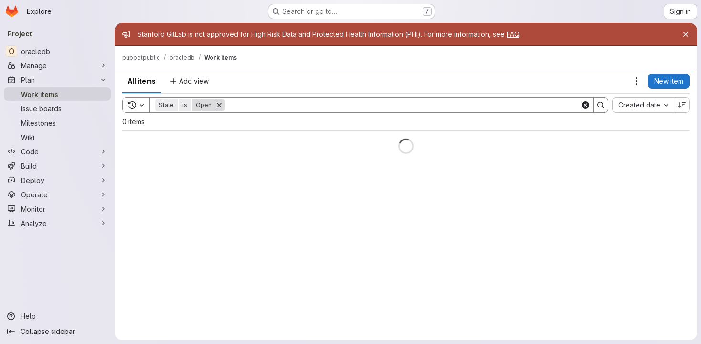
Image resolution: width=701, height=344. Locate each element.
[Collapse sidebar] (57, 331)
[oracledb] (57, 51)
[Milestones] (57, 122)
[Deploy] (57, 180)
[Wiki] (57, 137)
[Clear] (585, 105)
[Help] (57, 316)
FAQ (513, 34)
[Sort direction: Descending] (682, 105)
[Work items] (57, 94)
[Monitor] (57, 208)
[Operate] (57, 194)
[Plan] (57, 79)
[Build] (57, 165)
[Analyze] (57, 223)
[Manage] (57, 65)
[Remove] (219, 105)
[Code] (57, 151)
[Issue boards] (57, 108)
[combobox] (643, 105)
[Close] (685, 34)
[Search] (402, 105)
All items (142, 81)
